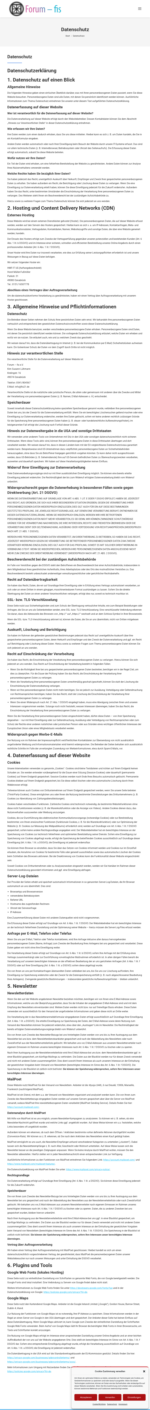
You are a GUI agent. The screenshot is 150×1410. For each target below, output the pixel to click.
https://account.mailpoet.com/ (23, 1107)
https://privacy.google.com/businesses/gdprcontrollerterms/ (38, 1357)
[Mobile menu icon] (140, 9)
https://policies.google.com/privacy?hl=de (65, 1292)
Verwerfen (110, 1397)
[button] (144, 1371)
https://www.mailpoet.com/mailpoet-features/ (31, 1164)
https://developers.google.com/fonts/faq (91, 1288)
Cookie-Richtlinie (99, 1404)
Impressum (123, 1404)
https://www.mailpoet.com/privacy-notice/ (88, 1169)
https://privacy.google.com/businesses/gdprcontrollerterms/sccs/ (41, 1361)
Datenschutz (112, 1404)
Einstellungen (134, 1397)
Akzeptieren (86, 1397)
